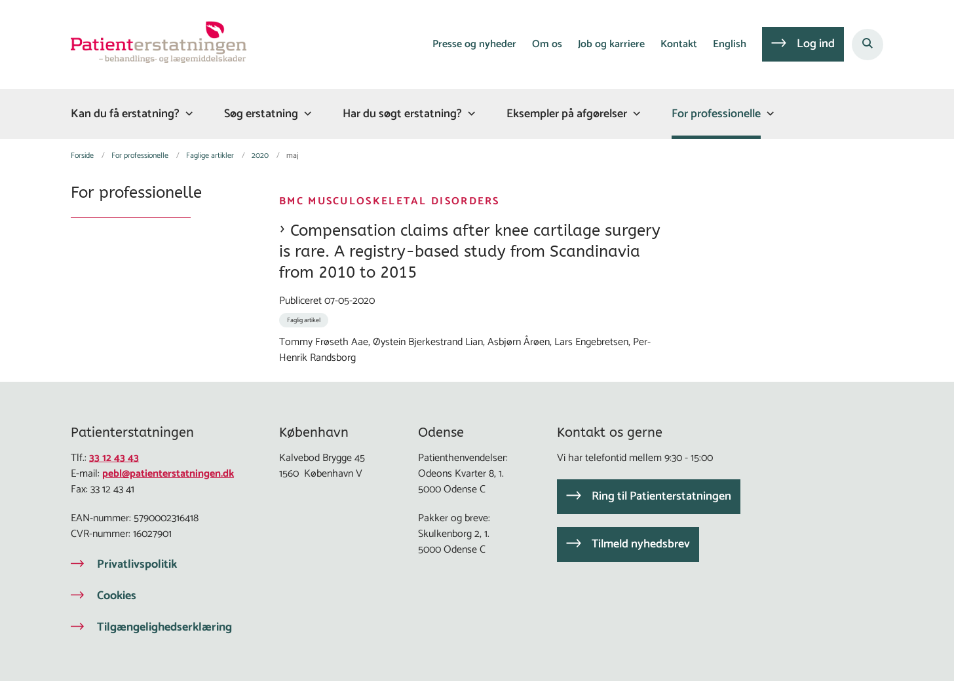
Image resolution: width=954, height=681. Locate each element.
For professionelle (716, 114)
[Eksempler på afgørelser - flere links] (635, 113)
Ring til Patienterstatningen (661, 496)
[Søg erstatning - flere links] (306, 113)
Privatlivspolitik (137, 564)
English (729, 45)
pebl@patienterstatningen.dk (168, 474)
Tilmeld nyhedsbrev (641, 544)
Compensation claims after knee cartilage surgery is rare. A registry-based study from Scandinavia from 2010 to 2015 (469, 251)
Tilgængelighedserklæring (164, 627)
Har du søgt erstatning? (402, 114)
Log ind (816, 44)
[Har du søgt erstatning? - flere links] (470, 113)
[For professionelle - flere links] (768, 113)
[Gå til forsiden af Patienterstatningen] (158, 44)
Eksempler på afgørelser (566, 114)
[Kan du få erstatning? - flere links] (187, 113)
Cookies (116, 596)
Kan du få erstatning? (125, 114)
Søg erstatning (261, 114)
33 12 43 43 (114, 458)
